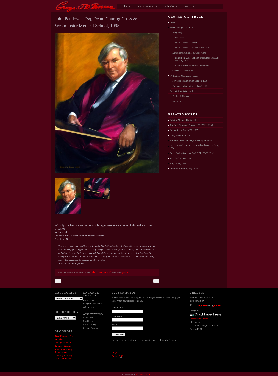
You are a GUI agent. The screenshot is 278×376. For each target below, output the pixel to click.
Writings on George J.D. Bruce (184, 75)
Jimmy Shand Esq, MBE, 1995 (184, 130)
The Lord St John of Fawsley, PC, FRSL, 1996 (191, 125)
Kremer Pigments (63, 345)
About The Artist (146, 6)
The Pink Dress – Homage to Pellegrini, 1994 (191, 140)
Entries (117, 356)
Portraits (99, 272)
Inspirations (180, 37)
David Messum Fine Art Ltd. (64, 337)
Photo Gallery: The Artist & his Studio (193, 47)
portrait (125, 272)
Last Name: (117, 316)
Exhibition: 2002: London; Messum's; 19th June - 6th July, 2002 (198, 59)
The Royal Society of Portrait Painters (64, 357)
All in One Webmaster (145, 374)
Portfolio (123, 6)
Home (172, 22)
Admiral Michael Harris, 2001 (184, 120)
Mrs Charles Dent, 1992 (181, 158)
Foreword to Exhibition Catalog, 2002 (189, 86)
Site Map (176, 101)
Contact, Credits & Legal (181, 91)
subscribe (170, 6)
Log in (115, 352)
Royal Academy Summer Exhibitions (192, 65)
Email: (115, 324)
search (189, 6)
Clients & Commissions (183, 70)
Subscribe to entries (199, 318)
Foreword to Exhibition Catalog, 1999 (189, 80)
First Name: (117, 307)
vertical (107, 272)
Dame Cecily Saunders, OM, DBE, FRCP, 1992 (192, 153)
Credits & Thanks (180, 96)
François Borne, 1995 (180, 135)
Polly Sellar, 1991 (178, 163)
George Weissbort (63, 342)
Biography (177, 32)
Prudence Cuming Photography (63, 350)
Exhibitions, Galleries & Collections (189, 52)
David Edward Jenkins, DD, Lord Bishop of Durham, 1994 (194, 146)
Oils (93, 272)
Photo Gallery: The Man (186, 42)
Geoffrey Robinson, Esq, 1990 (184, 168)
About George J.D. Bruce (181, 27)
